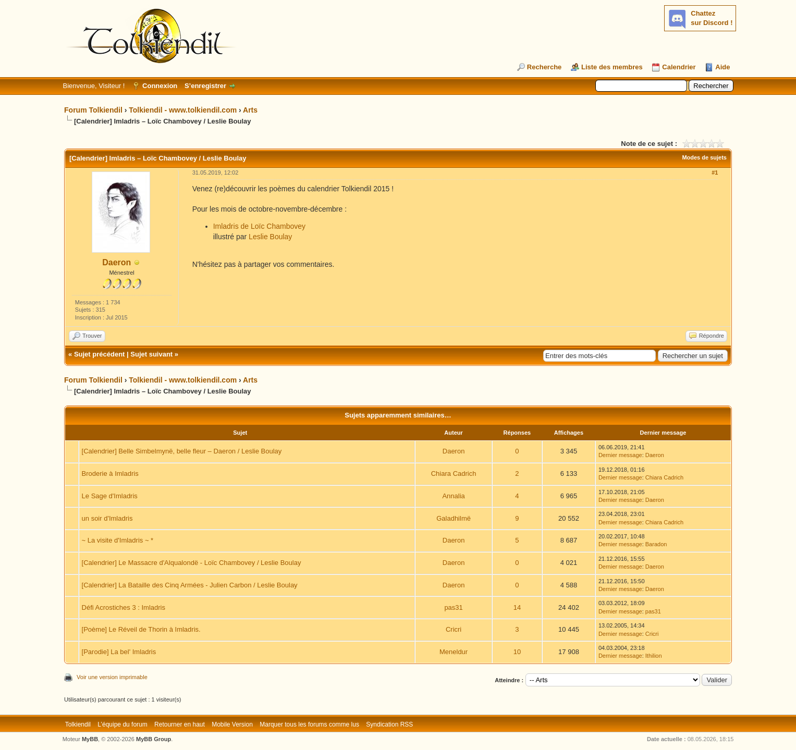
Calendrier (678, 67)
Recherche (544, 67)
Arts (250, 110)
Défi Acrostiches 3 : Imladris (123, 607)
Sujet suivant (151, 354)
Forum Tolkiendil (93, 110)
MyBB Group (153, 739)
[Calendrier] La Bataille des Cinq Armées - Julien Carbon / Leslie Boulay (190, 585)
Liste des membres (612, 67)
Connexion (159, 86)
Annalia (453, 496)
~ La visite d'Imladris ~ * (118, 540)
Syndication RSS (389, 724)
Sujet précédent (99, 354)
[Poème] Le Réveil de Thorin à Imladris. (141, 629)
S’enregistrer (205, 86)
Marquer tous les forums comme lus (309, 724)
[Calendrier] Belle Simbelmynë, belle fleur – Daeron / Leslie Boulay (182, 451)
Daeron (116, 262)
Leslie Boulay (270, 236)
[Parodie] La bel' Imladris (119, 652)
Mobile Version (232, 724)
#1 (715, 172)
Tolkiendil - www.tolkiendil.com (183, 110)
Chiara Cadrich (453, 473)
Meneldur (453, 652)
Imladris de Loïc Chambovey (259, 226)
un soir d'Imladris (107, 518)
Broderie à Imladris (110, 473)
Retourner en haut (179, 724)
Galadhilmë (453, 518)
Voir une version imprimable (112, 677)
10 (517, 652)
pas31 (453, 607)
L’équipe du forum (122, 724)
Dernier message (620, 455)
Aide (722, 67)
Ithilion (653, 656)
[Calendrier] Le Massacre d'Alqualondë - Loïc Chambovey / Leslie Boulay (191, 563)
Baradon (656, 544)
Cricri (453, 629)
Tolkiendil (78, 724)
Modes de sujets (704, 157)
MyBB (90, 739)
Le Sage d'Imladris (110, 496)
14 (517, 607)
